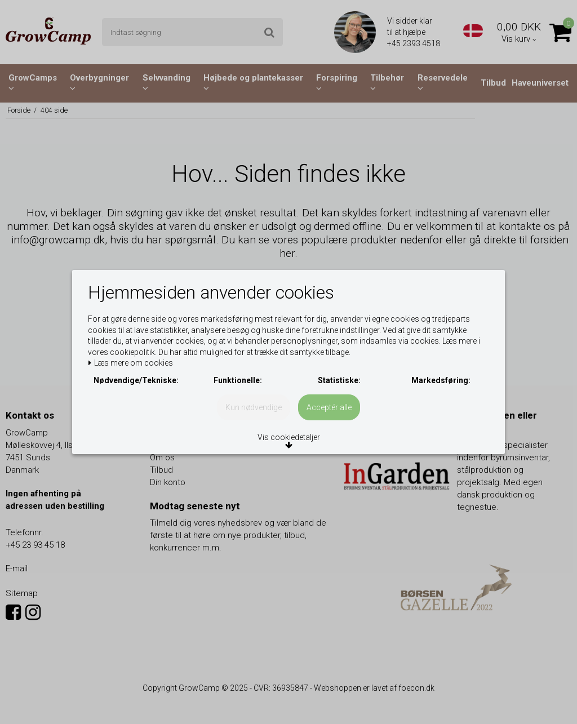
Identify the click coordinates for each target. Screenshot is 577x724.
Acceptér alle (329, 424)
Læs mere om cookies (136, 351)
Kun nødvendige (253, 424)
